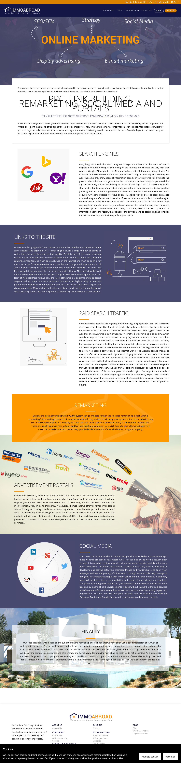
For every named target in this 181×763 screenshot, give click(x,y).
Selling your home (100, 738)
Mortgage (97, 741)
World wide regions (141, 730)
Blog (135, 728)
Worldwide (164, 2)
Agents (129, 2)
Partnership (140, 2)
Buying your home (100, 735)
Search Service (99, 743)
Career (152, 2)
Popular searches (140, 733)
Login (158, 11)
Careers (55, 741)
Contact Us (146, 10)
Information (130, 10)
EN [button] (174, 2)
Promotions (108, 10)
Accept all (170, 757)
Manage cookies (150, 757)
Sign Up (170, 11)
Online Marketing (59, 738)
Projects (96, 728)
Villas (119, 10)
